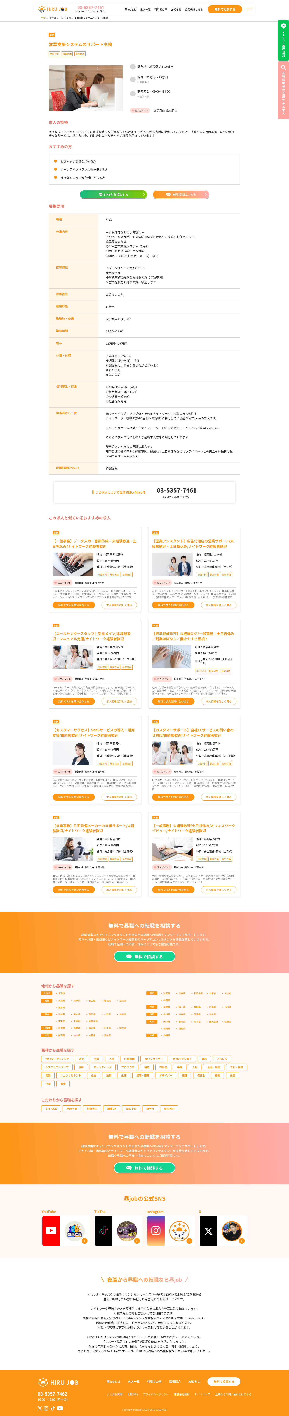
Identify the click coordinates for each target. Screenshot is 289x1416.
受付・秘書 (236, 1067)
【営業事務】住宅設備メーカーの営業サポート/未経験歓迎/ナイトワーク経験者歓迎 (93, 828)
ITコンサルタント (70, 1075)
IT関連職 (129, 1059)
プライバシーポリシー (156, 1394)
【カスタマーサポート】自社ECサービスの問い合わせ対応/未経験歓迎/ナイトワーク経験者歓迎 (193, 732)
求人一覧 (145, 9)
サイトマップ (202, 1394)
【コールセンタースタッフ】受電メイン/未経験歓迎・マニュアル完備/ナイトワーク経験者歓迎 (92, 636)
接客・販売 (142, 1075)
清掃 (81, 1067)
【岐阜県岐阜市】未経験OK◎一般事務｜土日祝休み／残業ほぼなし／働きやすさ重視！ (193, 636)
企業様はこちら (194, 9)
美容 (232, 1075)
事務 (179, 1067)
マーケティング (103, 1067)
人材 (194, 1067)
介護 (48, 1084)
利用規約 (133, 1394)
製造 (146, 1067)
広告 (93, 1075)
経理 (184, 1075)
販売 (81, 1059)
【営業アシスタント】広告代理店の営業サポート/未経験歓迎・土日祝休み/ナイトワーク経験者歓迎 (193, 543)
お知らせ (176, 9)
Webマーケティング (57, 1059)
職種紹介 (175, 1381)
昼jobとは (131, 9)
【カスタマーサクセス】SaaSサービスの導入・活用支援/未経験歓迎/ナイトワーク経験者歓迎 (94, 732)
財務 (204, 1059)
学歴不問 (72, 1108)
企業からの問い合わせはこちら (233, 1394)
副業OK (111, 1108)
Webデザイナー (153, 1059)
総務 (217, 1075)
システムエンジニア (57, 1067)
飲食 (63, 1084)
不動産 (163, 1067)
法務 (108, 1075)
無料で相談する (224, 1381)
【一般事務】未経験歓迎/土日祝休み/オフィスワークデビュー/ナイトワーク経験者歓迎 (193, 828)
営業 (48, 1075)
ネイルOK (51, 1108)
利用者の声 (160, 9)
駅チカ (150, 1108)
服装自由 (92, 1108)
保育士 (201, 1075)
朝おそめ (131, 1108)
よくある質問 (114, 1394)
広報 (123, 1075)
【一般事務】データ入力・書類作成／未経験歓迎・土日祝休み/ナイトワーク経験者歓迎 (95, 543)
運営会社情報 (181, 1394)
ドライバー (165, 1075)
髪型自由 (169, 1108)
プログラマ (127, 1067)
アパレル (222, 1059)
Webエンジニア (182, 1059)
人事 (111, 1059)
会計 (96, 1059)
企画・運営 (213, 1067)
